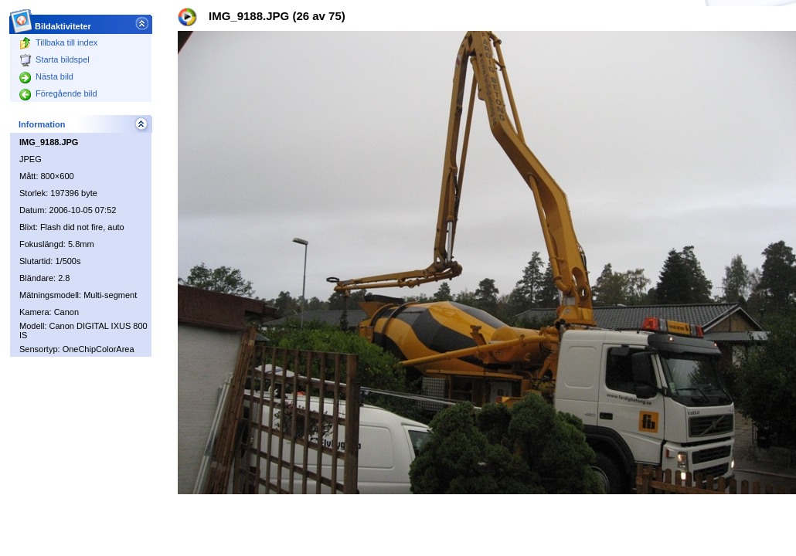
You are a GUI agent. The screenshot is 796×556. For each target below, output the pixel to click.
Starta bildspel (54, 59)
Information (42, 124)
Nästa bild (46, 76)
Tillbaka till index (58, 42)
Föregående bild (58, 93)
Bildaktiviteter (63, 22)
